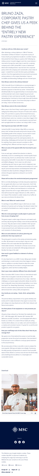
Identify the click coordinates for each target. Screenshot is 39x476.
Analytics (12, 465)
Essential (5, 465)
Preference (19, 465)
